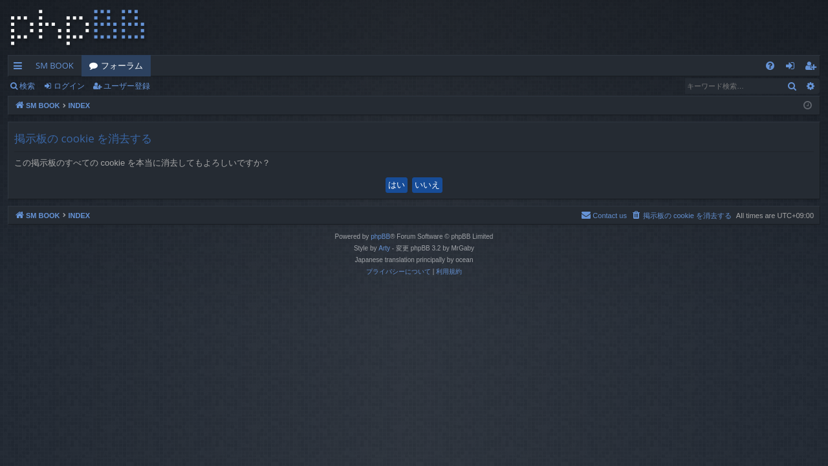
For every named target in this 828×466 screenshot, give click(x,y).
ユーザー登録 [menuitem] (813, 68)
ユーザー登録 (127, 85)
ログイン (69, 85)
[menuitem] (770, 65)
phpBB (380, 236)
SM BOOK (55, 65)
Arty (384, 248)
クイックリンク (20, 68)
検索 (27, 85)
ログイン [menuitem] (793, 68)
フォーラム (122, 65)
